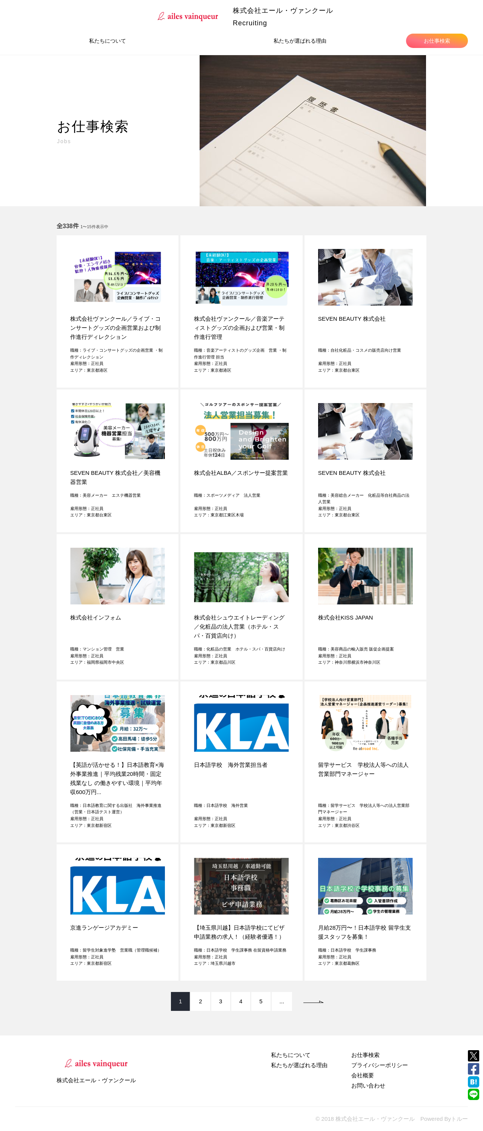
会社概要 (362, 1075)
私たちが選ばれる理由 (300, 41)
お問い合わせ (368, 1085)
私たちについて (107, 41)
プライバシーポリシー (379, 1065)
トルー (459, 1119)
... (282, 1001)
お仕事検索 (437, 41)
